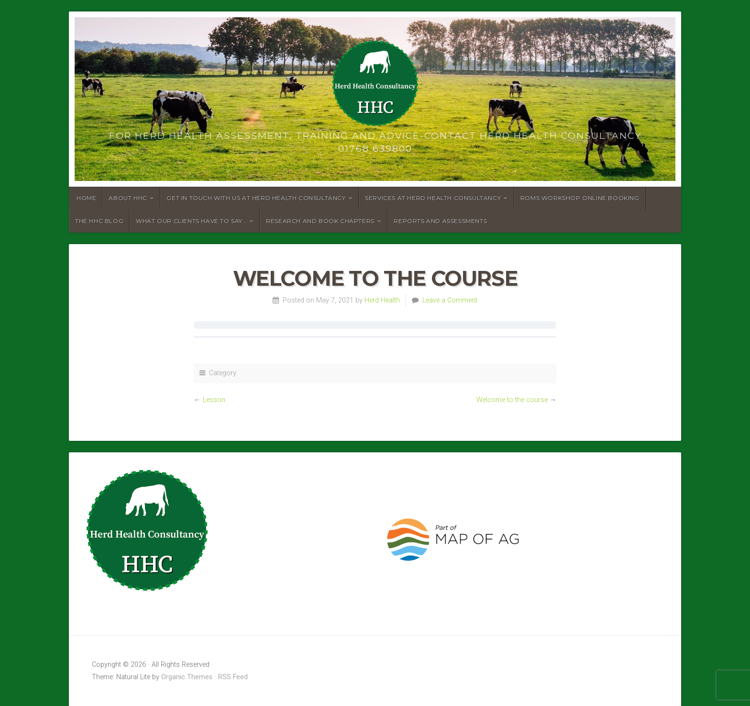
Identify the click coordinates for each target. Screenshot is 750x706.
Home (86, 198)
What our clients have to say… (191, 220)
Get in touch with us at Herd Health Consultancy (255, 198)
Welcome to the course (512, 400)
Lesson (214, 400)
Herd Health (382, 300)
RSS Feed (233, 677)
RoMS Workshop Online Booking (580, 198)
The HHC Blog (99, 220)
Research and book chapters (320, 220)
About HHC (128, 198)
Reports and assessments (440, 220)
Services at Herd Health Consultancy (433, 198)
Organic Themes (186, 677)
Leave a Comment (449, 300)
